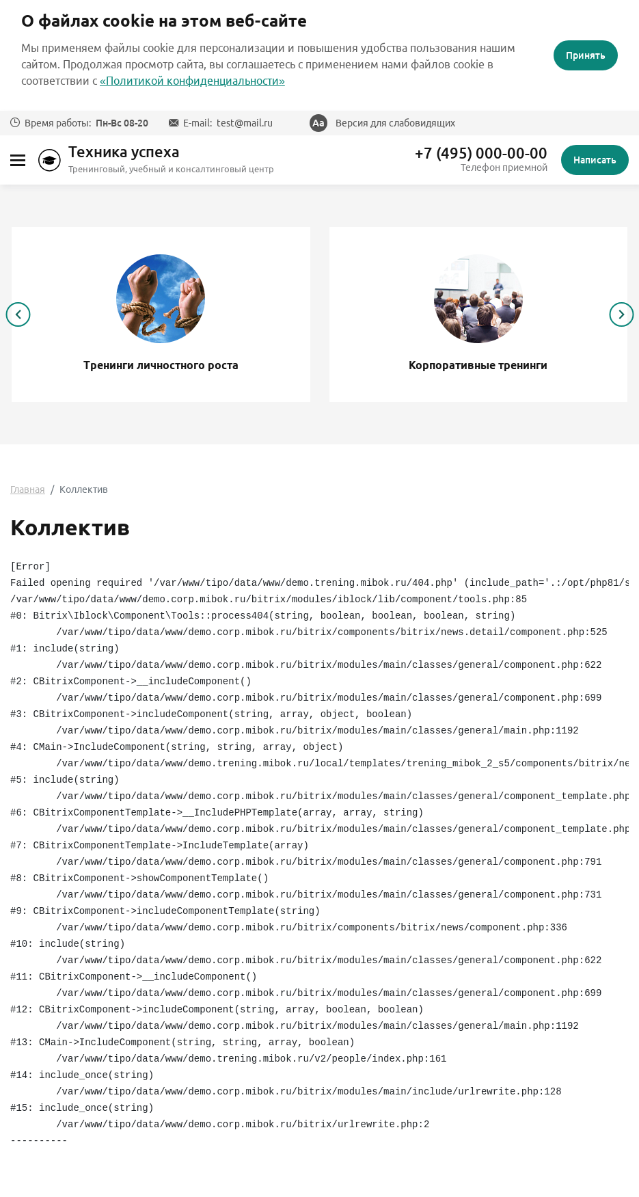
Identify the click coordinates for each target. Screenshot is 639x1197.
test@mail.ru (245, 123)
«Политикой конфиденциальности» (192, 81)
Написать (594, 159)
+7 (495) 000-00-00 (481, 153)
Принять (586, 55)
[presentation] (17, 314)
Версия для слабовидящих (395, 123)
